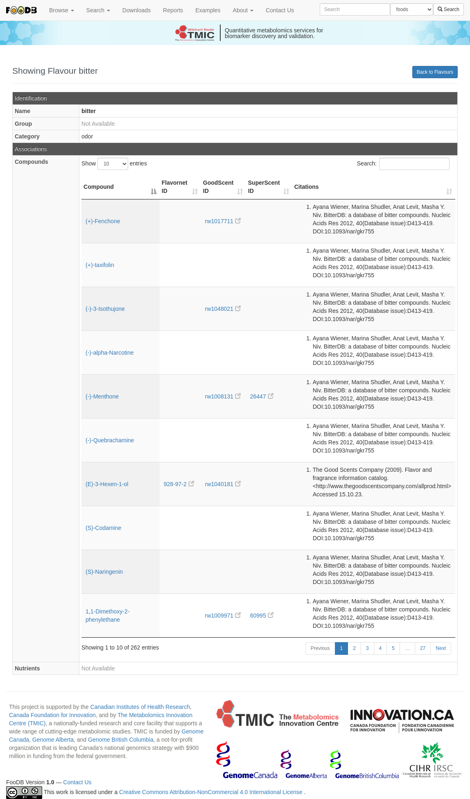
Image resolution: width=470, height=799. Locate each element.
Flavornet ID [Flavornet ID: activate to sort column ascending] (175, 186)
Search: (403, 164)
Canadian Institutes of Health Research (140, 707)
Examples (207, 10)
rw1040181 (223, 484)
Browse (61, 10)
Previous (320, 648)
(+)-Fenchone (103, 221)
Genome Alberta (53, 739)
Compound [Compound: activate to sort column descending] (99, 186)
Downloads (136, 10)
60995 (261, 615)
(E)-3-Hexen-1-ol (107, 484)
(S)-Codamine (103, 528)
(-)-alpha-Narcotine (109, 352)
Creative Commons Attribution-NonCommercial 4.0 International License (211, 792)
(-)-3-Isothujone (105, 309)
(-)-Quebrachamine (110, 440)
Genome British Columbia (121, 739)
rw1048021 (223, 309)
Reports (173, 10)
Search (98, 10)
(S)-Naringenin (104, 571)
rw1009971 (223, 615)
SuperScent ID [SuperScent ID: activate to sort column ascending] (264, 186)
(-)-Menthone (102, 396)
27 (422, 648)
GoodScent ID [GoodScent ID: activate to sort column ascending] (218, 186)
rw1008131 (223, 396)
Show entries (114, 164)
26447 (261, 396)
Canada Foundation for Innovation (52, 715)
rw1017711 (223, 221)
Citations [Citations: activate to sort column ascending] (306, 186)
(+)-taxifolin (100, 265)
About (243, 10)
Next (441, 648)
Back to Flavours (435, 72)
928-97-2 (179, 484)
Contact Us (280, 10)
